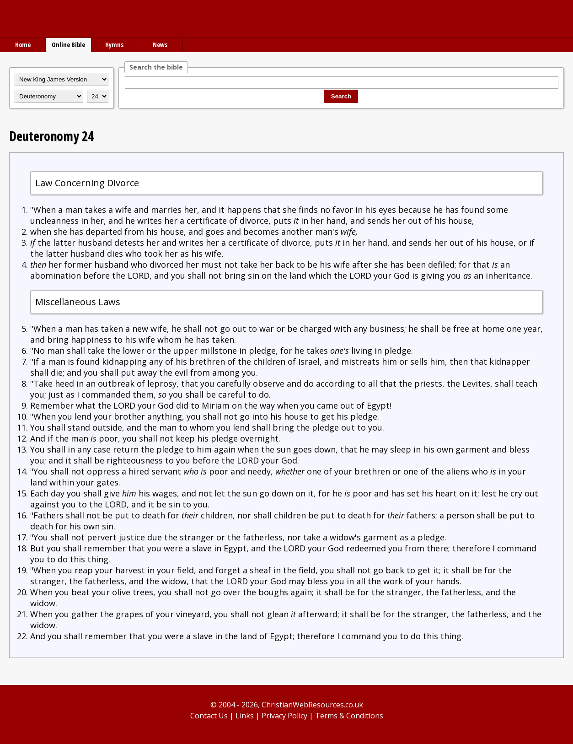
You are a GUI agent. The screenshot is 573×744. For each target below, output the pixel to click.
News (160, 44)
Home (23, 44)
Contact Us (209, 716)
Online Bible (68, 44)
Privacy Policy (284, 716)
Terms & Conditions (349, 716)
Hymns (114, 44)
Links (245, 716)
